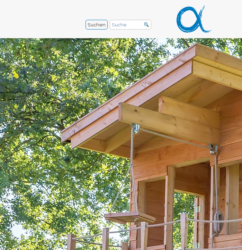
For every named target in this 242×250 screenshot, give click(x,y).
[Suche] (130, 25)
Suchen (97, 24)
